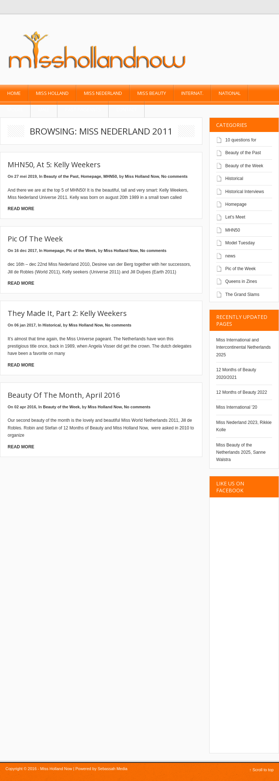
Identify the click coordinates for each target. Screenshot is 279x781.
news (230, 256)
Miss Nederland (103, 93)
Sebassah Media (113, 768)
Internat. (192, 93)
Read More (21, 208)
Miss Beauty (151, 93)
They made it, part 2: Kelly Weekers (67, 313)
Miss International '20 (236, 407)
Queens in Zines (241, 281)
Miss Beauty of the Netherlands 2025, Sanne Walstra (241, 452)
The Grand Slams (242, 294)
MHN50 (110, 176)
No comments (174, 176)
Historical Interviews (244, 191)
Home (14, 93)
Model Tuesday (240, 242)
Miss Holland (52, 93)
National (229, 93)
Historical (52, 325)
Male (44, 109)
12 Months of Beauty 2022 (241, 392)
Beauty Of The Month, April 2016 (64, 395)
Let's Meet (235, 217)
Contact (126, 109)
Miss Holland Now (142, 176)
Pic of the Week (81, 250)
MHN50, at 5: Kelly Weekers (54, 164)
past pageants (83, 109)
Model (15, 109)
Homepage (91, 176)
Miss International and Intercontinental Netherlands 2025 (243, 347)
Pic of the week (35, 239)
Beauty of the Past (61, 176)
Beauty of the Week (61, 407)
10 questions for (240, 140)
